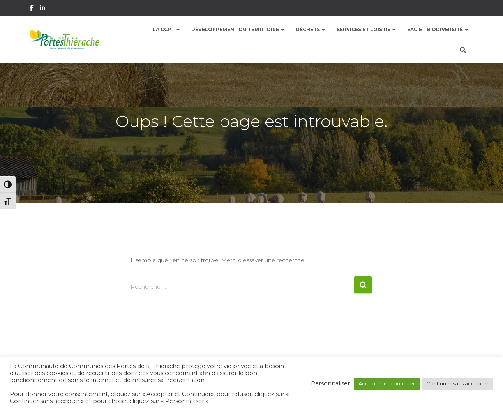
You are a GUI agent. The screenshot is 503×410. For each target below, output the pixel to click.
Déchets (310, 29)
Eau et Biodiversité (437, 29)
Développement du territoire (237, 29)
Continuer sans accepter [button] (457, 383)
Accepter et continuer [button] (386, 383)
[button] (178, 29)
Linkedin (43, 9)
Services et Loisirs (366, 29)
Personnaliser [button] (330, 383)
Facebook (32, 9)
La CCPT (166, 29)
